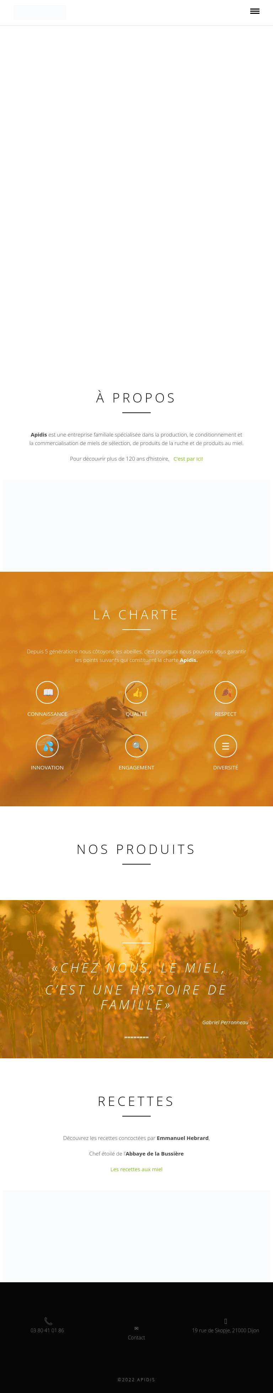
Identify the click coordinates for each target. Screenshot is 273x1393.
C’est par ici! (187, 458)
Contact (136, 1337)
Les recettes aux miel (137, 1169)
